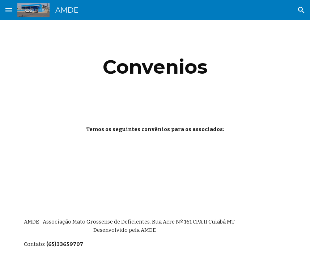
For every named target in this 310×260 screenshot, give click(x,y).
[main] (155, 67)
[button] (8, 10)
